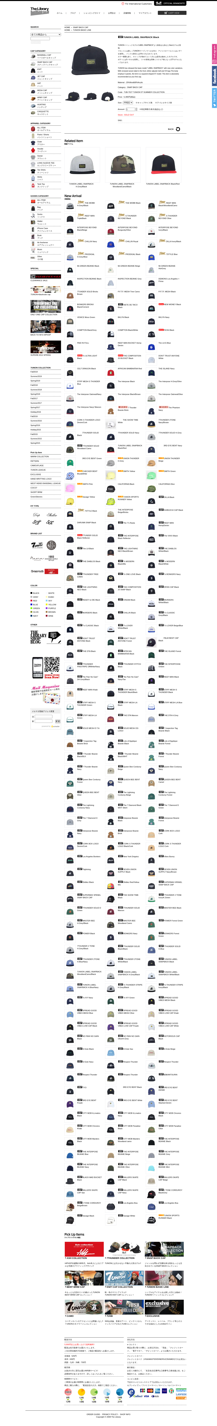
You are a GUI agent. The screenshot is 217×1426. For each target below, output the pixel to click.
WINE (49, 616)
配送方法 (68, 1340)
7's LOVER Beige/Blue (171, 626)
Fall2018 (34, 385)
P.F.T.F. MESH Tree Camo (129, 292)
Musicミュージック (42, 250)
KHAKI (50, 597)
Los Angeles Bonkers (88, 856)
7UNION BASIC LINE (82, 30)
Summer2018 (36, 390)
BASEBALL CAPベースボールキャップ (46, 56)
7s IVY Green (126, 998)
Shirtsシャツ (40, 178)
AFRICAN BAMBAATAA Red (130, 369)
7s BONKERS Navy (170, 574)
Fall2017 (34, 398)
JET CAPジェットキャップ (44, 77)
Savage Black (85, 1216)
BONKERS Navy (127, 933)
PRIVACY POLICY (110, 1414)
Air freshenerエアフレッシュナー (45, 243)
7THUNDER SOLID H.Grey (170, 433)
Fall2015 (34, 434)
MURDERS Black (87, 613)
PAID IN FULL (83, 343)
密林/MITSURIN (168, 1075)
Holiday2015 (36, 430)
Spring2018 (35, 394)
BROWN (51, 612)
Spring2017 (35, 407)
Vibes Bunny (167, 856)
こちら (97, 1374)
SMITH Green (167, 471)
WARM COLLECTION (40, 457)
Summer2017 (36, 403)
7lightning (84, 869)
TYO (81, 1087)
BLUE (34, 605)
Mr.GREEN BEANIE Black (88, 266)
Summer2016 (36, 421)
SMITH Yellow (126, 471)
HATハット (40, 84)
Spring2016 (35, 425)
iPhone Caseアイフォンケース (44, 229)
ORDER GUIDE (93, 1414)
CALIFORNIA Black (126, 484)
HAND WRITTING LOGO (41, 479)
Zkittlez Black (85, 882)
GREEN (35, 608)
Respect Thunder (128, 1062)
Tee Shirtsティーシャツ (42, 171)
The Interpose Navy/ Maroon (89, 407)
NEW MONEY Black (170, 304)
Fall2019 (34, 372)
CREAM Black (126, 600)
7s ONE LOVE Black (129, 574)
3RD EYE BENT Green (89, 458)
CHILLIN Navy (87, 241)
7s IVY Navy (85, 998)
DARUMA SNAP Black (86, 523)
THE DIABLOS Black (88, 561)
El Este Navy (85, 1062)
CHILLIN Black (127, 613)
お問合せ (112, 13)
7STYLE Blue (168, 254)
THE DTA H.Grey (168, 715)
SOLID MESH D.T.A (88, 728)
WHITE (50, 593)
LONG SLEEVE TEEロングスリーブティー (46, 164)
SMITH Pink (85, 484)
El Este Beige (167, 1049)
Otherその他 (40, 257)
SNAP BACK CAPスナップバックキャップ (47, 63)
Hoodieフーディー (42, 150)
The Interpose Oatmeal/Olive (171, 394)
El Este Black (85, 1049)
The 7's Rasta (126, 523)
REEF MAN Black (169, 677)
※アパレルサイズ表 (163, 103)
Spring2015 (35, 443)
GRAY (34, 597)
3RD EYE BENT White (130, 1100)
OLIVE (35, 612)
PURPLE (51, 608)
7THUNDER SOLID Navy (128, 433)
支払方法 (131, 1340)
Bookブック (40, 236)
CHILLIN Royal (128, 241)
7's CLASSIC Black (88, 626)
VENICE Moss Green (86, 317)
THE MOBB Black (129, 203)
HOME (67, 27)
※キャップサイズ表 (144, 103)
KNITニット (40, 70)
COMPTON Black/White (128, 330)
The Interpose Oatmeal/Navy (89, 394)
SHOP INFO (125, 1414)
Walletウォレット (42, 222)
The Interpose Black (126, 381)
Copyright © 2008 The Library (108, 1417)
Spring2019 (35, 381)
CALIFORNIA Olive (167, 484)
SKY (49, 601)
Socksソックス (41, 215)
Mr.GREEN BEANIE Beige (129, 266)
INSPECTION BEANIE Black (89, 279)
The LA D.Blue (165, 343)
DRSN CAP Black (169, 587)
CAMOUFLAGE (37, 465)
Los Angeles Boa (127, 1203)
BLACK (35, 593)
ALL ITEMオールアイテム (43, 129)
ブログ (73, 13)
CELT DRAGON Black (86, 369)
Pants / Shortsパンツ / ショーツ (44, 136)
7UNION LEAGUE (38, 470)
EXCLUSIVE (36, 474)
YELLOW (51, 605)
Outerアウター (41, 143)
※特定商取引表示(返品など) (151, 109)
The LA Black (85, 549)
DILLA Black (166, 497)
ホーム (59, 13)
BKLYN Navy (164, 317)
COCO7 (34, 488)
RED (34, 601)
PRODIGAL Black (129, 254)
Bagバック (40, 208)
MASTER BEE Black (170, 908)
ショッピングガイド (92, 13)
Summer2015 (36, 439)
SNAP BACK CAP (80, 27)
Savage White (126, 1216)
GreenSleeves (36, 497)
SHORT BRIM (36, 492)
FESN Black (166, 330)
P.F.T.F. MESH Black (167, 292)
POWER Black (86, 933)
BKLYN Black (123, 317)
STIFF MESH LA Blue (170, 703)
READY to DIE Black (88, 600)
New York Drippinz (128, 856)
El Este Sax (125, 1049)
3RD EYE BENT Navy (170, 446)
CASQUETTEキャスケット (43, 112)
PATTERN (35, 461)
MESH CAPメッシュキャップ (44, 91)
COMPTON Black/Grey (87, 330)
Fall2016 (34, 416)
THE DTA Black (86, 651)
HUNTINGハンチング (42, 105)
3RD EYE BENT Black (130, 1087)
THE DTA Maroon (128, 715)
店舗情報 (127, 13)
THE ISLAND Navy (167, 369)
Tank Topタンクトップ (42, 185)
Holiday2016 (36, 412)
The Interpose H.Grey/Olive (170, 381)
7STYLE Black (87, 511)
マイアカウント (145, 13)
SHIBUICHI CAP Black (171, 510)
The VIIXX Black (168, 536)
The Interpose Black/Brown (129, 394)
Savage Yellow (86, 497)
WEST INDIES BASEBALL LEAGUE (46, 483)
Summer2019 (36, 376)
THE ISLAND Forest (170, 651)
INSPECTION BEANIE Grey (130, 279)
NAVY (34, 616)
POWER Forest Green (171, 921)
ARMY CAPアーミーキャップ (44, 98)
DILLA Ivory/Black (170, 241)
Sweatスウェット (42, 157)
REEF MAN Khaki (87, 690)
